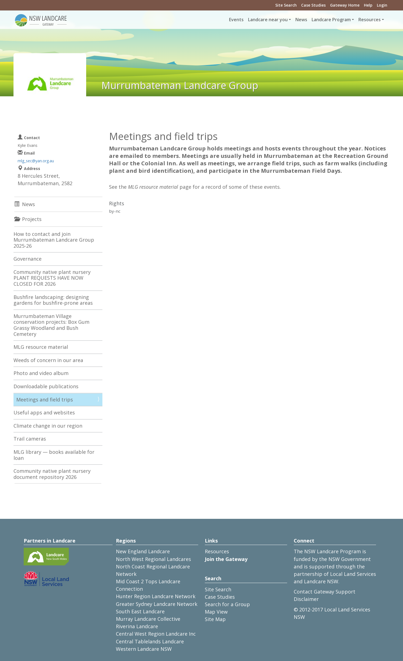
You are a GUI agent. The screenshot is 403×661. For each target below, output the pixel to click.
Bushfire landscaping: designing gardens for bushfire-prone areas (53, 300)
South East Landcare (140, 611)
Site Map (215, 619)
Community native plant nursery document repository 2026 (52, 474)
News (301, 20)
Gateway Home (345, 5)
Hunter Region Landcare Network (155, 596)
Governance (27, 258)
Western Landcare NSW (144, 649)
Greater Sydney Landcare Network (156, 604)
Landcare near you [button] (268, 20)
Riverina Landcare (137, 626)
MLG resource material (40, 347)
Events (236, 20)
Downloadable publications (45, 386)
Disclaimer (306, 599)
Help (368, 5)
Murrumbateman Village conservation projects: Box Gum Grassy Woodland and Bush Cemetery (51, 325)
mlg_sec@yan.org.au (36, 160)
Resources (217, 551)
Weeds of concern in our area (48, 360)
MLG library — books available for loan (53, 455)
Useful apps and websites (44, 412)
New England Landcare (143, 551)
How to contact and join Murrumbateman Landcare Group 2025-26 (53, 240)
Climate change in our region (47, 425)
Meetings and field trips (44, 399)
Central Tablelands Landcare (150, 641)
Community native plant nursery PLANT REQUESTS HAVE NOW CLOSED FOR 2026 (52, 278)
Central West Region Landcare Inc (156, 633)
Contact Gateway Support (324, 591)
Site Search (286, 5)
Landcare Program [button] (331, 20)
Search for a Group (227, 604)
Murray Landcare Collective (148, 619)
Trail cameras (29, 438)
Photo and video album (41, 373)
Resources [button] (369, 20)
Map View (216, 611)
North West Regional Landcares (153, 559)
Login (382, 5)
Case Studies (313, 5)
